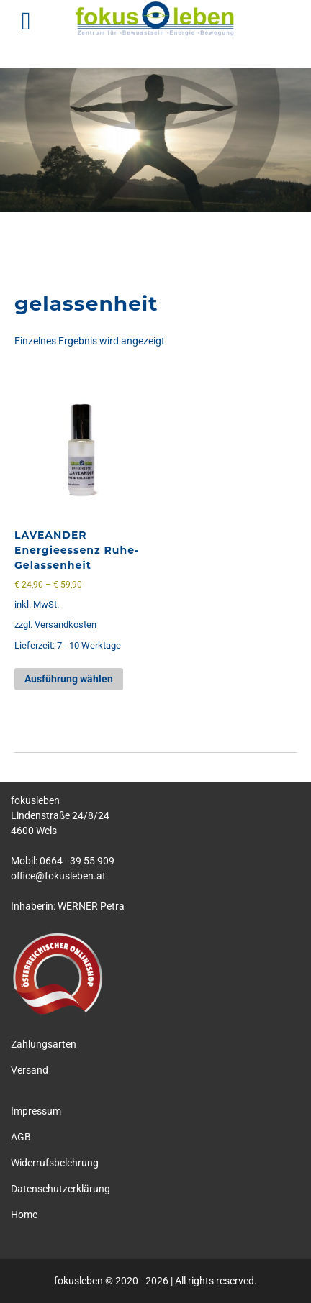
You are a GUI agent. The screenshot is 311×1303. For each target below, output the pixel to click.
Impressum (36, 1111)
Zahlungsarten (43, 1044)
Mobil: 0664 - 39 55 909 (62, 861)
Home (24, 1214)
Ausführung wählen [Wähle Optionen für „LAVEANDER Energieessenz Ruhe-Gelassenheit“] (68, 679)
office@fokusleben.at (58, 876)
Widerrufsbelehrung (55, 1163)
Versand (29, 1070)
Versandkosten (65, 624)
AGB (21, 1137)
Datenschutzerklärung (60, 1188)
